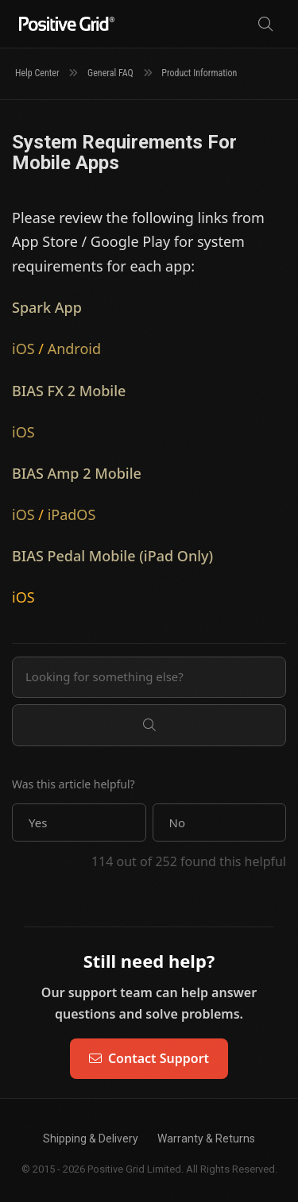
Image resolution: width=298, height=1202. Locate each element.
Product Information (199, 73)
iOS (23, 348)
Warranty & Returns (206, 1138)
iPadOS (72, 514)
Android (74, 348)
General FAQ (110, 73)
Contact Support (149, 1058)
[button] (79, 822)
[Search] (265, 24)
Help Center (37, 73)
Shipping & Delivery (90, 1138)
